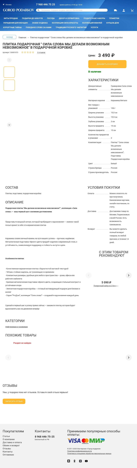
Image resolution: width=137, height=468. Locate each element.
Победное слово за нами (38, 27)
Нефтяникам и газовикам (16, 326)
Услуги (94, 27)
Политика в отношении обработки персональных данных (89, 453)
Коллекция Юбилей (92, 23)
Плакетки (114, 18)
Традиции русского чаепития (71, 27)
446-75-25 (44, 436)
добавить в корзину (107, 64)
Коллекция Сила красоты (65, 23)
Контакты (8, 451)
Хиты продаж (11, 18)
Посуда (51, 18)
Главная (22, 37)
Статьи (6, 436)
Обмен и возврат (11, 445)
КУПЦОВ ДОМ (112, 23)
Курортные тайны (12, 27)
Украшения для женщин (15, 23)
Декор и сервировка (69, 18)
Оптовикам (8, 454)
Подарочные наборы (94, 18)
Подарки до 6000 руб (32, 18)
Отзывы (7, 448)
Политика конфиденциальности (79, 451)
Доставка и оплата (12, 442)
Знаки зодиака (40, 23)
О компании (9, 439)
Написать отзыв (14, 401)
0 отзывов (41, 52)
